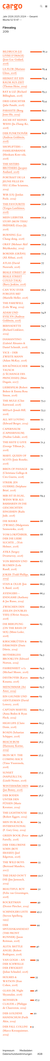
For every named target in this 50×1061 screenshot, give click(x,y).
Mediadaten (26, 1050)
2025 (17, 16)
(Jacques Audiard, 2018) (15, 168)
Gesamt (33, 16)
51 (15, 19)
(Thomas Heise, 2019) (15, 82)
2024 (23, 16)
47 (17, 19)
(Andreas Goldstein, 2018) (15, 137)
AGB (39, 1054)
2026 (11, 16)
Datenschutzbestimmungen (17, 1054)
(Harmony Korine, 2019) (13, 746)
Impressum (8, 1050)
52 (11, 19)
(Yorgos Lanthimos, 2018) (14, 208)
